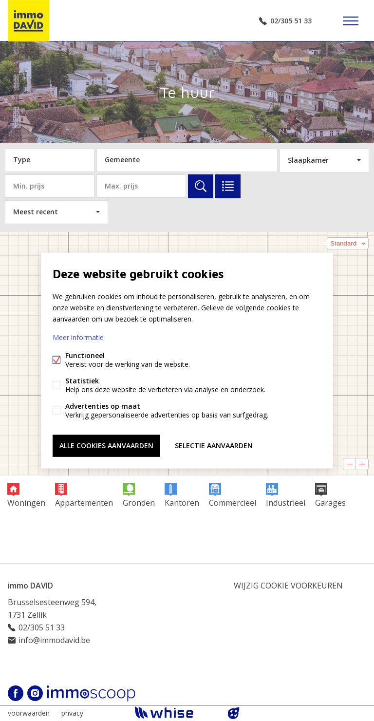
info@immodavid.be (54, 640)
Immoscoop (91, 693)
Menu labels (350, 21)
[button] (347, 243)
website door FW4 (234, 713)
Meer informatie (78, 337)
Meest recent (35, 211)
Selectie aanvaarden (214, 445)
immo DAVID (30, 585)
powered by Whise (175, 712)
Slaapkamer (308, 160)
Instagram (35, 693)
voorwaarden (29, 713)
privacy (72, 713)
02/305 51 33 (291, 20)
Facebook (15, 693)
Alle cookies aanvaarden (106, 445)
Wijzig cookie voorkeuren (288, 585)
